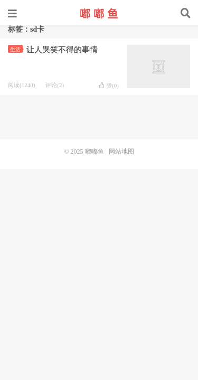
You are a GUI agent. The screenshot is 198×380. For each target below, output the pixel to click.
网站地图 (121, 151)
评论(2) (54, 85)
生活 (16, 49)
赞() (109, 85)
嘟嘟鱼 (99, 13)
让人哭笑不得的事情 (62, 49)
